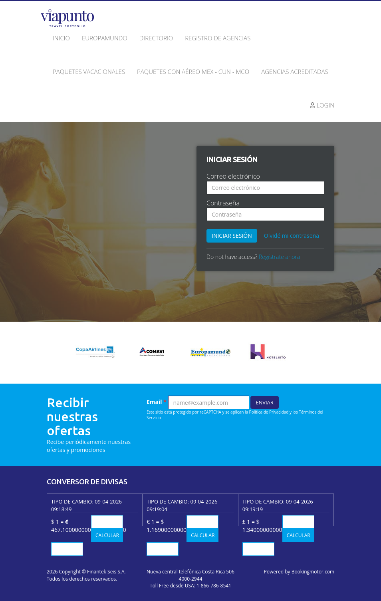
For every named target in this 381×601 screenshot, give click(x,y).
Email (157, 402)
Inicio (61, 38)
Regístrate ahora (279, 257)
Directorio (156, 38)
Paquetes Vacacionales (89, 72)
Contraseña (223, 203)
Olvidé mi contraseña (291, 235)
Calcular (107, 535)
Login (322, 105)
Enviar (265, 402)
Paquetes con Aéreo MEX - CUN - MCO (193, 72)
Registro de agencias (217, 38)
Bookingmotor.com (313, 571)
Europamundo (104, 38)
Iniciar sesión (232, 235)
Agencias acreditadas (294, 72)
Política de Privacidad (269, 412)
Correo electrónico (233, 176)
